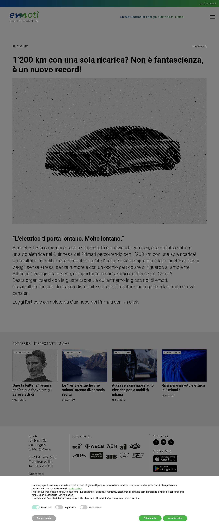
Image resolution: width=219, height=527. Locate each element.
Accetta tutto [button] (175, 518)
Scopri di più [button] (44, 518)
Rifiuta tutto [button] (150, 518)
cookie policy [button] (75, 488)
